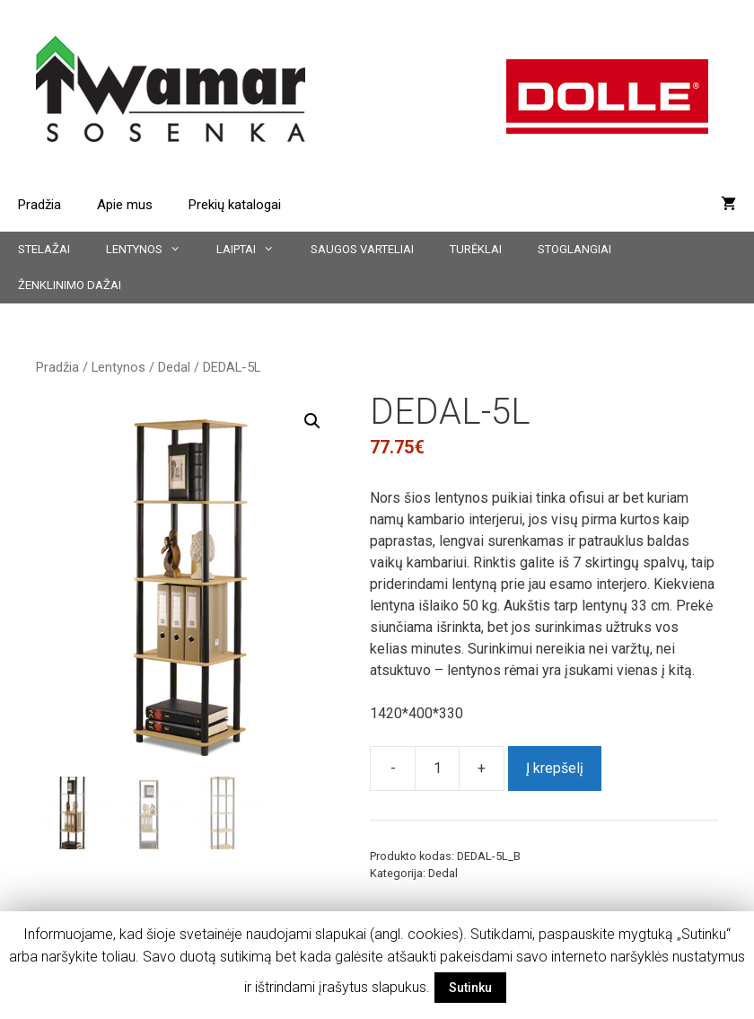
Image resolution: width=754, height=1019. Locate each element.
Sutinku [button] (470, 987)
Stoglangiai (574, 249)
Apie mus (125, 205)
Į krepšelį (554, 768)
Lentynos (152, 250)
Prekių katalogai (234, 205)
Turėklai (476, 249)
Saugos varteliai (362, 249)
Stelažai (44, 249)
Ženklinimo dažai (69, 285)
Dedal (174, 367)
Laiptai (254, 250)
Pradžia (39, 205)
